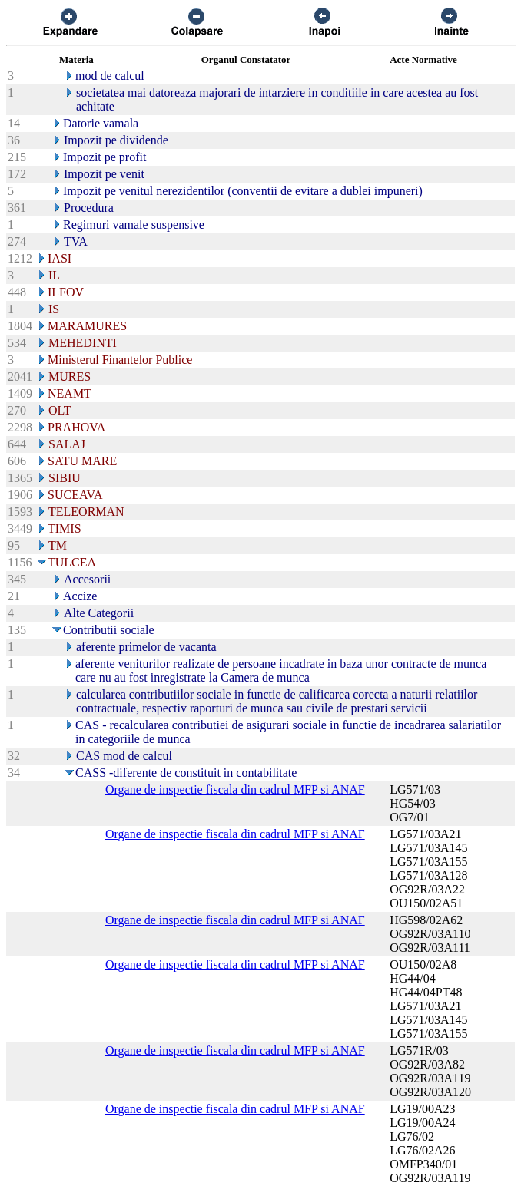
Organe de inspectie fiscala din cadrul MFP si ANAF (235, 789)
